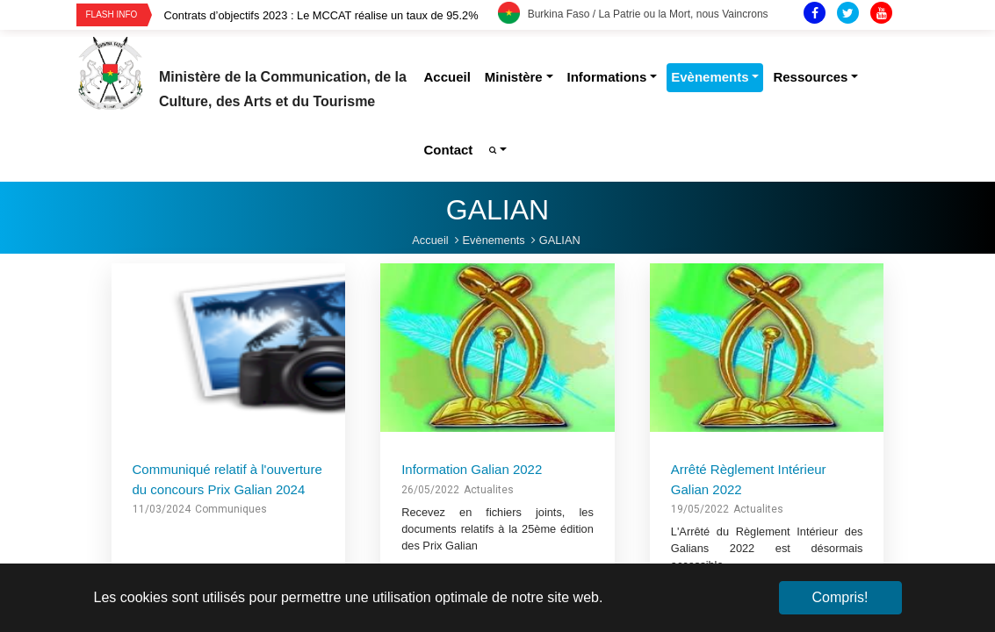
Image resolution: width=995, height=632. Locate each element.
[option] (331, 15)
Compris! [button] (839, 597)
